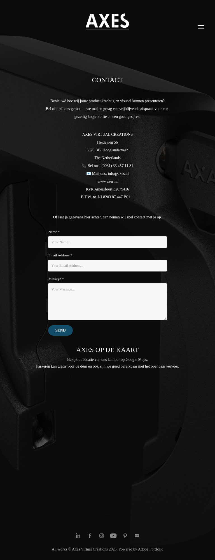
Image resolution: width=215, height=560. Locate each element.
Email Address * (60, 255)
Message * (56, 279)
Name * (54, 232)
